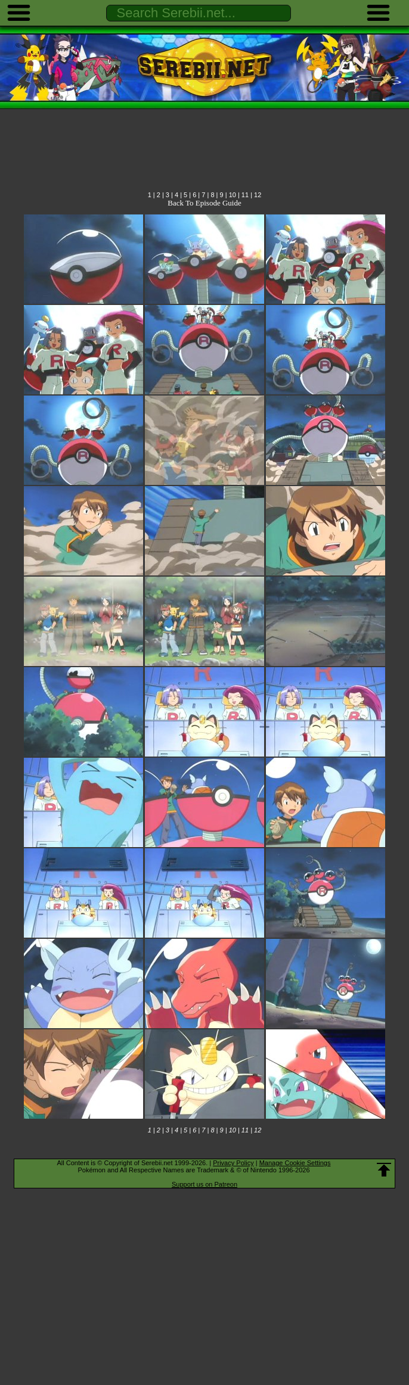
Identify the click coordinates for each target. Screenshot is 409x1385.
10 (232, 194)
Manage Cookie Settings (295, 1162)
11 (245, 194)
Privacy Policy (233, 1162)
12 (257, 194)
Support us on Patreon (204, 1184)
